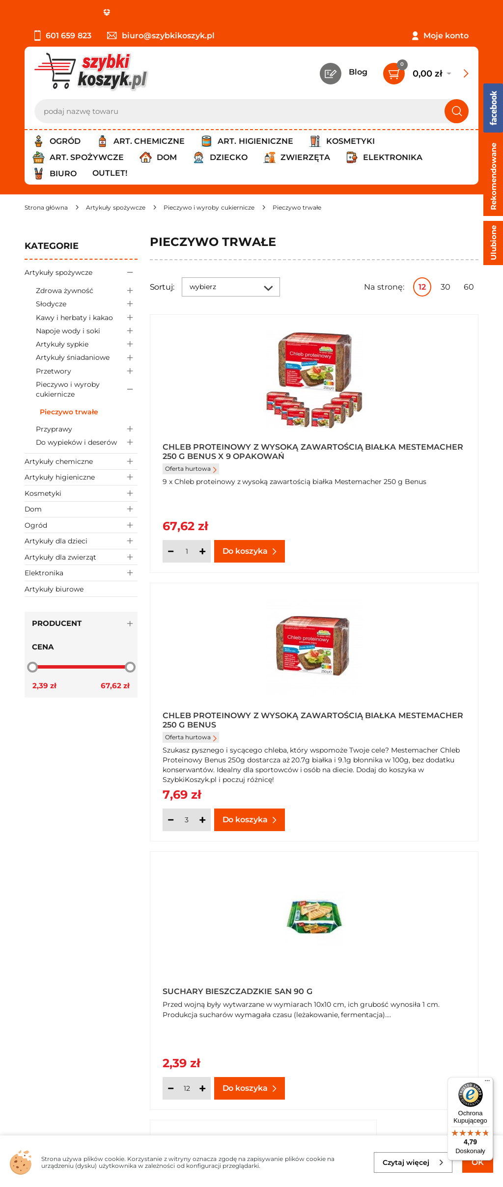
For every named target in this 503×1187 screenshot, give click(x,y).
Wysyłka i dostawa (61, 953)
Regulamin (46, 926)
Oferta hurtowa (191, 468)
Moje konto (446, 35)
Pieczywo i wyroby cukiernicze (87, 390)
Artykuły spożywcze (81, 272)
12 (422, 287)
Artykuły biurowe (54, 589)
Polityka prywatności (65, 939)
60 (469, 287)
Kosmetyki (81, 493)
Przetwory (87, 371)
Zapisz (149, 1056)
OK (478, 1162)
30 (445, 287)
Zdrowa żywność (87, 290)
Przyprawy (87, 428)
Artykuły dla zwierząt (81, 557)
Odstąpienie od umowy (71, 980)
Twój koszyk (393, 926)
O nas (36, 913)
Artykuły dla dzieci (81, 540)
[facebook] (249, 1128)
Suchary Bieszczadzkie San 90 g (227, 717)
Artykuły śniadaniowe (87, 357)
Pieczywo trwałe (69, 411)
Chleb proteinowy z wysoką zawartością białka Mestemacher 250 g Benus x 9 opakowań (230, 451)
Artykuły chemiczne (81, 461)
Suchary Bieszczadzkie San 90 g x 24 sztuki (394, 717)
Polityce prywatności (383, 1098)
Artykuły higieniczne (81, 477)
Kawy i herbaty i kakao (87, 317)
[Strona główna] (46, 207)
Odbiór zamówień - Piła (70, 966)
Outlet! (109, 173)
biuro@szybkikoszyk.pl (161, 35)
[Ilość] (187, 551)
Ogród (81, 525)
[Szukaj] (457, 111)
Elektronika (81, 572)
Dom (81, 509)
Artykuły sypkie (87, 344)
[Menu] (487, 1083)
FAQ (33, 993)
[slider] (32, 666)
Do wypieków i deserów (87, 442)
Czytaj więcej (413, 1162)
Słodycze (87, 304)
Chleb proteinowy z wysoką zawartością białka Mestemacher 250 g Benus (397, 451)
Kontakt (385, 913)
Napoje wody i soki (87, 330)
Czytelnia (387, 939)
